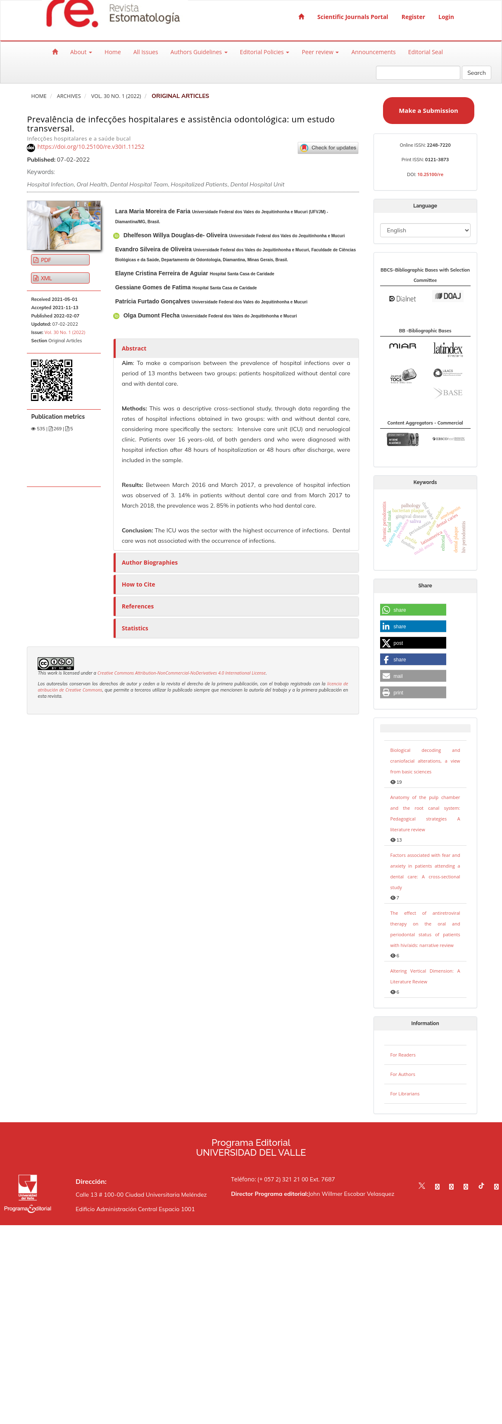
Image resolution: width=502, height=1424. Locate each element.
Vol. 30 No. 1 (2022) (116, 96)
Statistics (135, 628)
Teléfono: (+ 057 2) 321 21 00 (269, 1179)
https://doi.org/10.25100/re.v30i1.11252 (90, 146)
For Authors (402, 1074)
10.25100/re (430, 174)
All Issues (145, 52)
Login (446, 17)
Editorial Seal (425, 52)
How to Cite (138, 584)
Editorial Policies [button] (265, 52)
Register (413, 17)
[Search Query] (418, 73)
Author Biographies (150, 562)
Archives (69, 96)
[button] (413, 610)
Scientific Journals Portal (352, 17)
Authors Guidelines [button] (199, 52)
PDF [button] (45, 260)
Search (476, 72)
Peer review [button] (320, 52)
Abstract (134, 348)
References (138, 606)
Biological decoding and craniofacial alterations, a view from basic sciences (425, 761)
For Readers (403, 1055)
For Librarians (405, 1093)
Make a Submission (428, 110)
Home (113, 52)
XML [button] (46, 278)
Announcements (373, 52)
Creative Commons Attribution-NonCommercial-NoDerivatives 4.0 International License (182, 673)
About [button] (81, 52)
